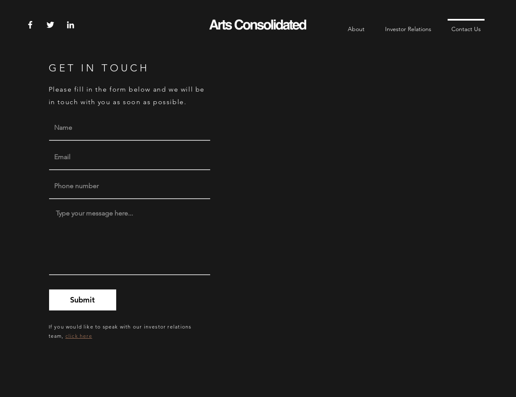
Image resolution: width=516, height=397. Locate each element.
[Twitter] (50, 25)
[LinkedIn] (70, 25)
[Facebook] (30, 25)
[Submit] (82, 299)
